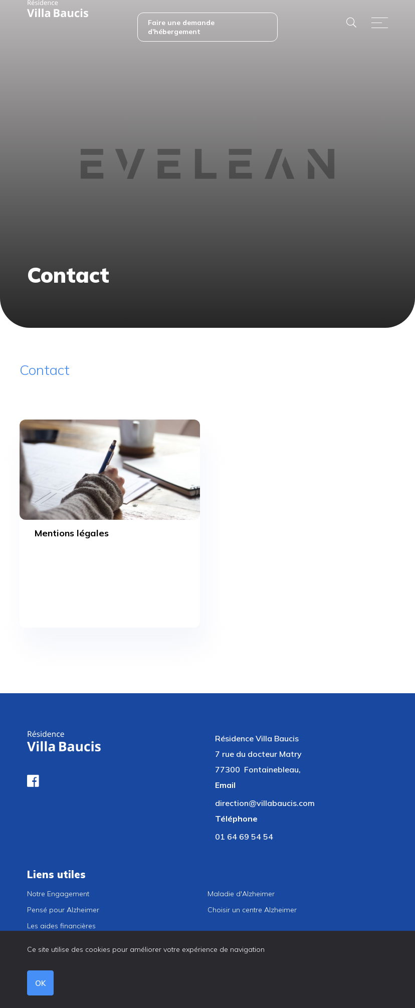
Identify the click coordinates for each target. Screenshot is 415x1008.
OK (40, 983)
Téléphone (236, 819)
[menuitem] (207, 23)
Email (225, 785)
